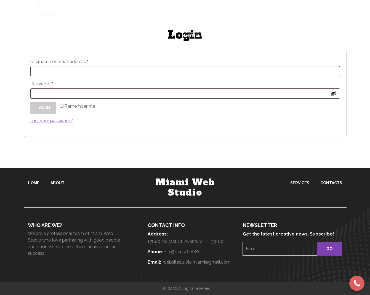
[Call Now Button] (356, 283)
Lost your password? (51, 120)
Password (43, 84)
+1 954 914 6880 (190, 12)
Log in (43, 108)
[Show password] (334, 94)
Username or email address (60, 61)
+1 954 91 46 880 (181, 251)
